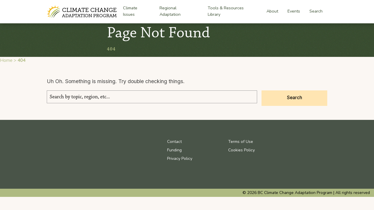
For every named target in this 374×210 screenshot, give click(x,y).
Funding (174, 150)
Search (316, 11)
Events (294, 11)
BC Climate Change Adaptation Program (82, 11)
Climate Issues (130, 12)
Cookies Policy (241, 150)
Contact (174, 141)
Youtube (296, 141)
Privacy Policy (179, 158)
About (272, 11)
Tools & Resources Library (226, 11)
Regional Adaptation (170, 12)
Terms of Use (240, 141)
